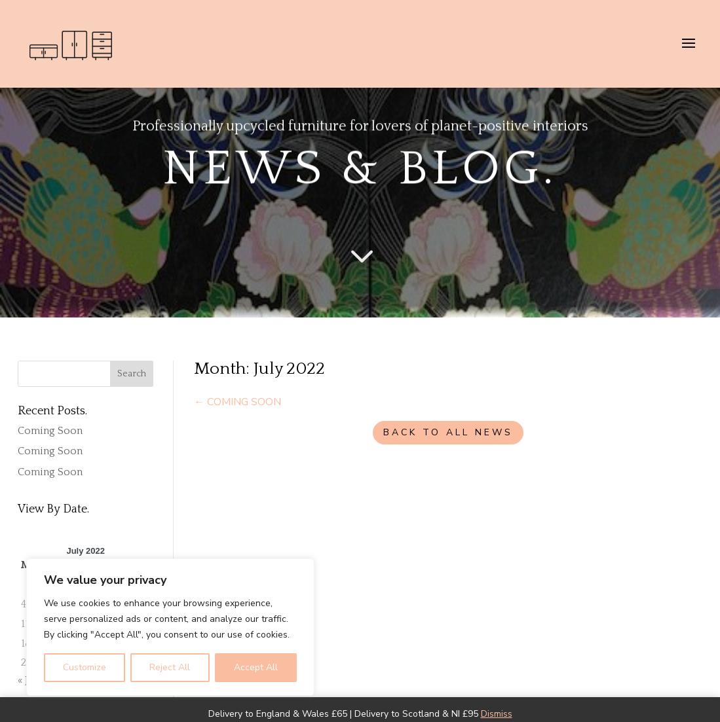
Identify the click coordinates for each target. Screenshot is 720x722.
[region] (170, 627)
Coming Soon (50, 431)
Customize (84, 667)
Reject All (169, 667)
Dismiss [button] (496, 714)
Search (131, 374)
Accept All (256, 667)
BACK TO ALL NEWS (448, 432)
